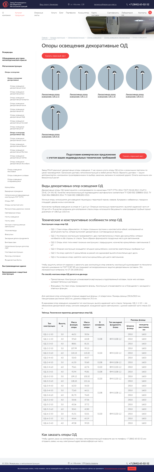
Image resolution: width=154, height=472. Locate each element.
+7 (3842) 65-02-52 (139, 4)
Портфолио (71, 13)
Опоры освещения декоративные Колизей (19, 122)
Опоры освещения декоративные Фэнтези (19, 151)
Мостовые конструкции (14, 252)
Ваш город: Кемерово (49, 4)
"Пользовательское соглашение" (115, 468)
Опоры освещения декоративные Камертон (19, 98)
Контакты (142, 13)
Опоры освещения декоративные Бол (17, 93)
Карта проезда (91, 463)
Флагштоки (9, 234)
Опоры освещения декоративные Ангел (18, 87)
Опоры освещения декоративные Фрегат (18, 145)
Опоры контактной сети (14, 205)
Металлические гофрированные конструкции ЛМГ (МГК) (17, 196)
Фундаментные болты (13, 260)
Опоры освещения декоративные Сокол (18, 139)
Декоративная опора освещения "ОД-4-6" (51, 135)
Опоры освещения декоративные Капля (18, 104)
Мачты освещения (12, 217)
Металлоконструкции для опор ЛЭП (17, 247)
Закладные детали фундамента (17, 238)
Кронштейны (10, 187)
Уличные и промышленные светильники (15, 225)
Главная (45, 37)
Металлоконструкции (76, 37)
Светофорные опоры (13, 213)
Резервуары (7, 52)
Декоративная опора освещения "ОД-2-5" (51, 95)
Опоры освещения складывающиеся (14, 180)
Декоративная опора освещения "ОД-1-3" (79, 95)
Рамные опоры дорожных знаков (17, 209)
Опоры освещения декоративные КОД (17, 116)
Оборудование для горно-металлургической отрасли (14, 59)
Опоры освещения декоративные (117, 37)
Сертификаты (113, 13)
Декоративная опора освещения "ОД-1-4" (107, 95)
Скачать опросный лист (55, 56)
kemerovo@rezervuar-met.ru (105, 4)
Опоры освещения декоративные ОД (17, 133)
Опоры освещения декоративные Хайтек (18, 157)
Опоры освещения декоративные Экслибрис (20, 162)
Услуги (54, 13)
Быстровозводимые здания (14, 266)
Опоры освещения (94, 37)
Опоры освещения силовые (17, 175)
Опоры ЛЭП (9, 201)
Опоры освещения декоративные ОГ (17, 128)
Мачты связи (10, 221)
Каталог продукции (57, 37)
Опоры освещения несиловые (14, 170)
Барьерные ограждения (14, 191)
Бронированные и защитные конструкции (14, 273)
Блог (61, 13)
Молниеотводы (11, 230)
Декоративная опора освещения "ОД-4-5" (135, 95)
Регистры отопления (12, 256)
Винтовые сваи (10, 242)
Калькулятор (83, 13)
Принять (132, 468)
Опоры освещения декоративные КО (17, 110)
